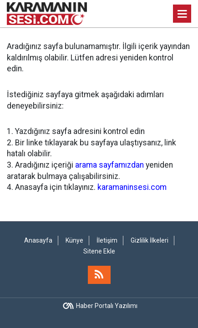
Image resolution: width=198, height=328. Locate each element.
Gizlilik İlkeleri (149, 240)
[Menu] (182, 14)
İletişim (106, 240)
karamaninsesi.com (132, 187)
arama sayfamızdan (109, 164)
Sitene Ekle (99, 251)
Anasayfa (38, 240)
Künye (74, 240)
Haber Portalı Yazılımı (106, 305)
